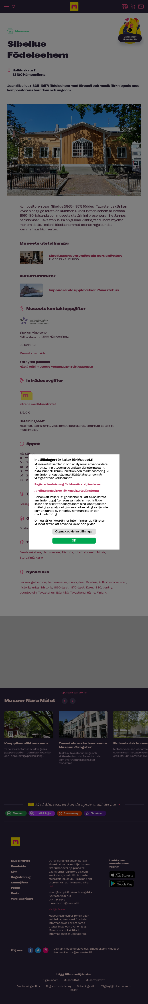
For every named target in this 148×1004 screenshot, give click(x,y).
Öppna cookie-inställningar (74, 531)
